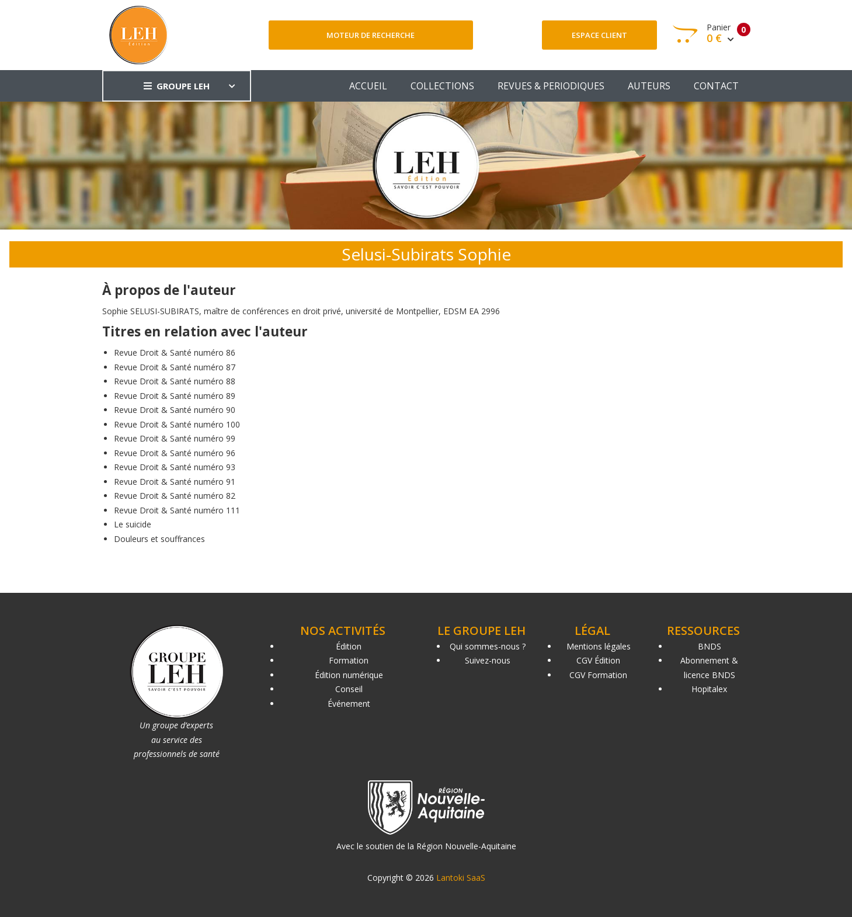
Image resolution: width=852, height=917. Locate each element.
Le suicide (132, 524)
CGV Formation (598, 674)
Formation (348, 660)
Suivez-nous (487, 660)
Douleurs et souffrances (159, 538)
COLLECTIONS (442, 85)
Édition (348, 646)
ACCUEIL (368, 85)
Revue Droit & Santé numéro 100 (177, 424)
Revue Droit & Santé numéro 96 (174, 452)
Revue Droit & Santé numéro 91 (174, 481)
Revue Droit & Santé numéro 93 (174, 467)
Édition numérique (349, 674)
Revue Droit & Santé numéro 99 (174, 438)
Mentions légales (598, 646)
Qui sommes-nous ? (488, 646)
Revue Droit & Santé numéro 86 (174, 352)
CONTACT (716, 85)
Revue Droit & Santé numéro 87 (174, 367)
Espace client (599, 35)
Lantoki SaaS (460, 877)
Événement (349, 703)
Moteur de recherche (370, 35)
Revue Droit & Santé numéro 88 (174, 381)
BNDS (709, 646)
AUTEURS (649, 85)
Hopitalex (709, 688)
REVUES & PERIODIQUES (551, 85)
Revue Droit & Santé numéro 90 (174, 409)
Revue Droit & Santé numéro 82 (174, 495)
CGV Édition (598, 660)
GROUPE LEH (177, 86)
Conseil (349, 688)
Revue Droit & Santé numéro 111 (177, 510)
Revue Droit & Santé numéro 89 (174, 395)
